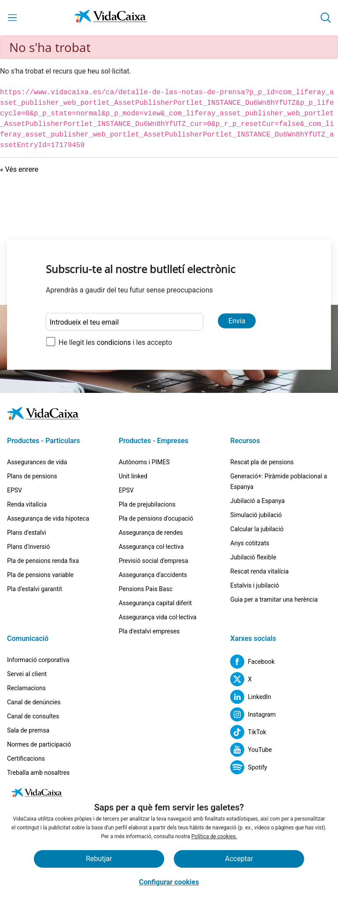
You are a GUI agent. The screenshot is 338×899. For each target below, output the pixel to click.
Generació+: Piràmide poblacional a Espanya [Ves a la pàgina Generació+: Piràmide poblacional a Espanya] (278, 481)
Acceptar (239, 859)
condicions (115, 342)
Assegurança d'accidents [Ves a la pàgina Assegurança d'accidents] (153, 574)
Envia (236, 321)
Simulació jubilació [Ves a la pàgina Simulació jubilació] (256, 514)
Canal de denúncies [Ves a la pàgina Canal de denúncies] (34, 702)
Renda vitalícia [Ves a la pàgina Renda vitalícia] (27, 504)
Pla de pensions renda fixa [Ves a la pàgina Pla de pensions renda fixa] (43, 560)
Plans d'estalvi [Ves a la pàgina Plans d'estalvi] (26, 532)
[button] (325, 17)
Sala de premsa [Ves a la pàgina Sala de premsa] (28, 730)
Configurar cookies (169, 882)
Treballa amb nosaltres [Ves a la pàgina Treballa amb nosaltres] (38, 772)
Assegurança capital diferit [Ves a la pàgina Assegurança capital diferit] (155, 603)
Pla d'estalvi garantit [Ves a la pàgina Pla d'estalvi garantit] (34, 588)
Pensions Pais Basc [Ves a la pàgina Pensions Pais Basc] (146, 588)
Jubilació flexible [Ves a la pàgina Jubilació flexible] (253, 557)
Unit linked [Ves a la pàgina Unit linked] (133, 476)
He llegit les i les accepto (115, 342)
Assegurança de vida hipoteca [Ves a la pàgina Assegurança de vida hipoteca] (48, 518)
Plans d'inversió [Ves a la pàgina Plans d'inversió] (28, 546)
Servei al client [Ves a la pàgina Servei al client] (27, 673)
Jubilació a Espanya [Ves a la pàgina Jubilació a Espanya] (257, 500)
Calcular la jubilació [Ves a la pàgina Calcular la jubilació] (256, 529)
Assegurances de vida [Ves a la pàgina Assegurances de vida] (37, 462)
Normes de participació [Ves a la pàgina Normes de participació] (39, 744)
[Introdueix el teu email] (124, 322)
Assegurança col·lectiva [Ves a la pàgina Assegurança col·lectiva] (151, 546)
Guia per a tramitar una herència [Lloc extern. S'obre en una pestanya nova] (274, 599)
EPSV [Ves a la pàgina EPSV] (14, 490)
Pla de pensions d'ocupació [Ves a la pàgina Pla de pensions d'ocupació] (156, 518)
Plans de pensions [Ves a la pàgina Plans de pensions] (32, 476)
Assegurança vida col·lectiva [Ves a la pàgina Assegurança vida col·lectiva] (158, 617)
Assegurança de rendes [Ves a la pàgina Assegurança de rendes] (151, 532)
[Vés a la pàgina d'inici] (110, 18)
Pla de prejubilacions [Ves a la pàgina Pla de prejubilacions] (147, 504)
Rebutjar (99, 859)
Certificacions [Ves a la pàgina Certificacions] (26, 758)
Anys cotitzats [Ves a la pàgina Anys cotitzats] (249, 543)
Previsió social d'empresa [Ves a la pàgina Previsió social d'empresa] (153, 560)
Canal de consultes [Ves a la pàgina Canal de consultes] (33, 716)
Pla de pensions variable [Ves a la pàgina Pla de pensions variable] (40, 574)
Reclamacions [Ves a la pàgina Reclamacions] (26, 688)
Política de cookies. (214, 836)
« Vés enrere (19, 169)
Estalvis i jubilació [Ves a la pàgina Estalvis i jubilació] (254, 585)
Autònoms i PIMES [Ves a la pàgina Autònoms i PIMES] (144, 462)
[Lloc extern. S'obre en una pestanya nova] (252, 662)
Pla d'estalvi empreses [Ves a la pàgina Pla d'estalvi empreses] (149, 631)
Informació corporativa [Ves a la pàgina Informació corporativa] (38, 659)
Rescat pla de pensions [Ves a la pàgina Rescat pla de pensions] (262, 462)
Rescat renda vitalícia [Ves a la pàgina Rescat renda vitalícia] (259, 571)
